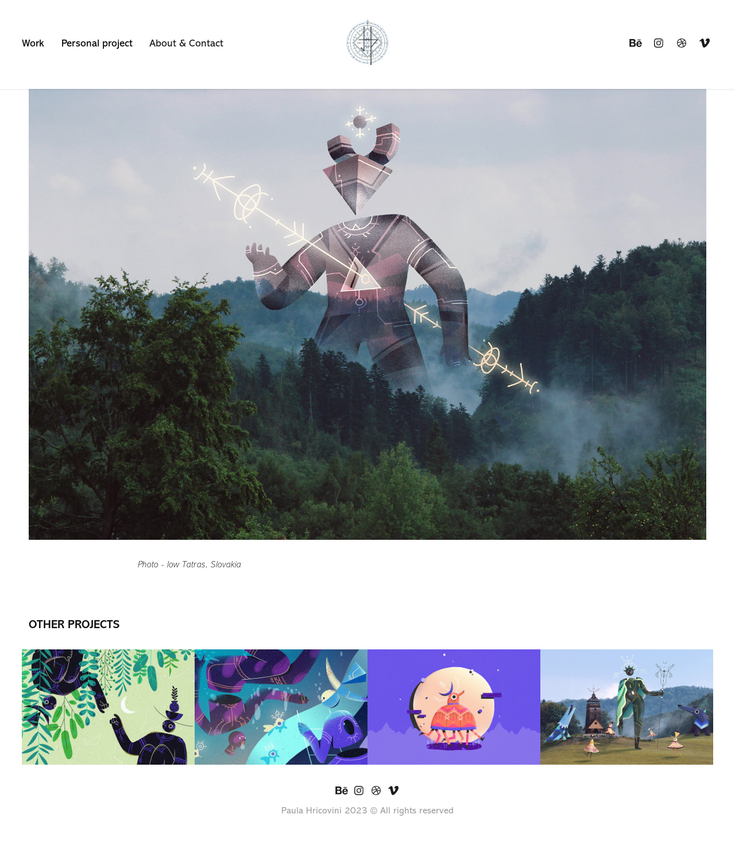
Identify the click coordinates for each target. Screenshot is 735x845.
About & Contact (186, 43)
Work (33, 43)
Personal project (97, 43)
